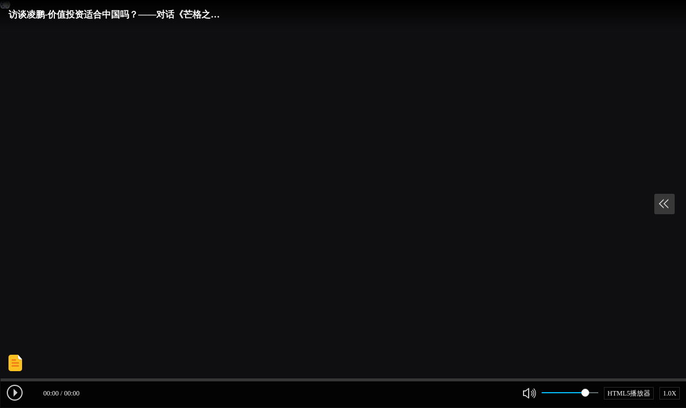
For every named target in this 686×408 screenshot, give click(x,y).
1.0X (669, 393)
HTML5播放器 (628, 393)
